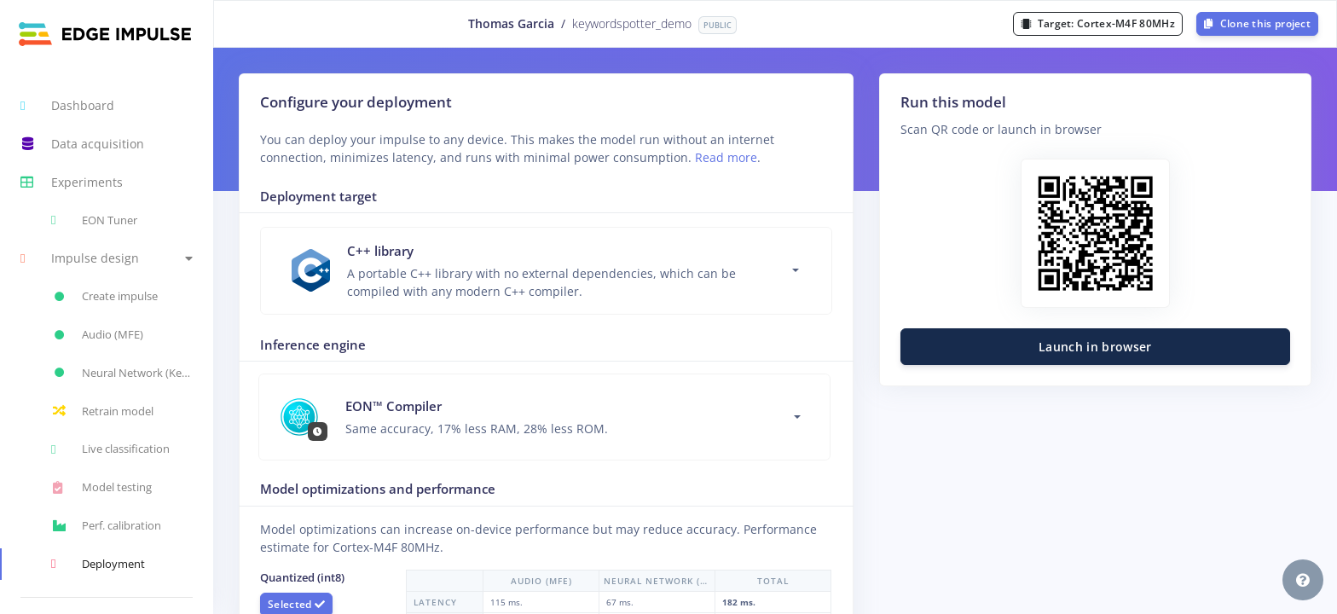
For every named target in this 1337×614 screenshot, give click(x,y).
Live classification (110, 449)
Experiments (71, 182)
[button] (106, 259)
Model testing (101, 488)
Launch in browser (1095, 347)
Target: (1098, 23)
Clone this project (1257, 23)
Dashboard (67, 106)
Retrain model (102, 411)
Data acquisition (82, 144)
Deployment (98, 563)
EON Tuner (94, 220)
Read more (726, 157)
